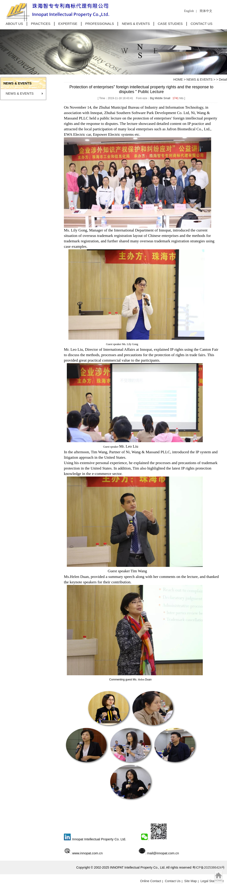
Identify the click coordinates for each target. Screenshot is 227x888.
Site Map (190, 881)
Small (166, 98)
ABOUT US (14, 24)
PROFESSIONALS (99, 24)
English (189, 11)
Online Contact (150, 881)
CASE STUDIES (170, 24)
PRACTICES (40, 24)
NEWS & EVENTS (136, 24)
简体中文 (206, 11)
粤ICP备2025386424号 (208, 867)
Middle (159, 98)
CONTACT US (201, 24)
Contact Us (173, 881)
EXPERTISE (67, 24)
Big (152, 98)
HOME (178, 79)
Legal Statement (212, 881)
